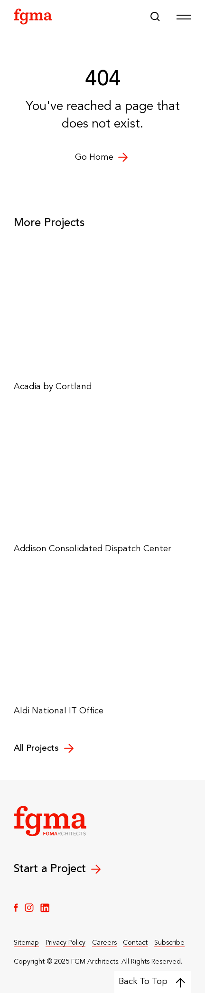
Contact (135, 942)
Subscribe (169, 942)
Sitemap (26, 942)
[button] (155, 16)
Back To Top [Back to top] (152, 982)
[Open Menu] (183, 16)
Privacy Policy (65, 942)
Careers (104, 942)
